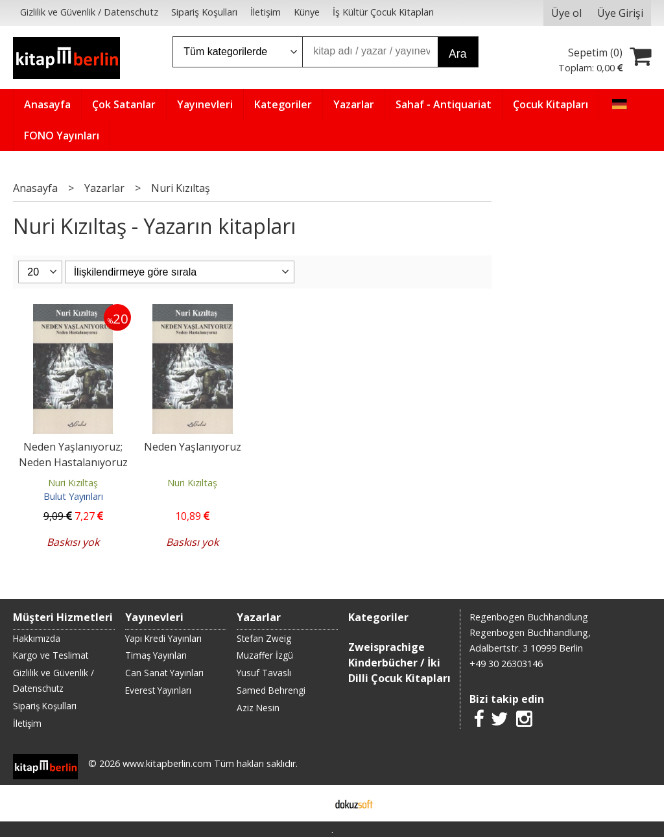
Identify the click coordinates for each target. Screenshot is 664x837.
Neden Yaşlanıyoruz (192, 447)
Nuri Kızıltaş (73, 483)
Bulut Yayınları (73, 496)
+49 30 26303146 (506, 663)
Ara (457, 53)
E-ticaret (311, 803)
